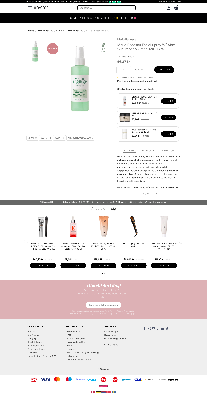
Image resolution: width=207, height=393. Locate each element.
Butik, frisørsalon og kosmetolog (83, 352)
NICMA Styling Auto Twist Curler (133, 244)
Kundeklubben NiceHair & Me (42, 356)
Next (180, 242)
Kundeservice (162, 2)
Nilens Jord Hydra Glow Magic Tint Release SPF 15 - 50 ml (103, 246)
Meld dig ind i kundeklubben (103, 305)
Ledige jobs (33, 338)
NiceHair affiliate (36, 349)
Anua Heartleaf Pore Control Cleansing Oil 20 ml (144, 131)
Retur (69, 345)
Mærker (60, 30)
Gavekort (32, 352)
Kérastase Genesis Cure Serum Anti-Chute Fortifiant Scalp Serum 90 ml (73, 246)
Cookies (71, 349)
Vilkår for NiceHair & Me (79, 359)
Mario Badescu (45, 30)
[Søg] (106, 7)
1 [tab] (102, 273)
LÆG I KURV (164, 69)
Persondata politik (76, 342)
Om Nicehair (34, 335)
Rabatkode (72, 356)
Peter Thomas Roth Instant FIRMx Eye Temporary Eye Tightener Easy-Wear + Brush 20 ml (43, 246)
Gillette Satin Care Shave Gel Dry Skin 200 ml (144, 98)
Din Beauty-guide (174, 2)
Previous (26, 242)
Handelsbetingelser (76, 338)
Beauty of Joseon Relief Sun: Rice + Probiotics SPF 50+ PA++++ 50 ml (164, 246)
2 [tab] (105, 273)
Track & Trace (35, 342)
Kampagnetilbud (36, 345)
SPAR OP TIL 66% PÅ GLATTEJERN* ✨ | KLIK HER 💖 (103, 18)
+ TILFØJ (168, 101)
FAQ (69, 335)
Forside (30, 30)
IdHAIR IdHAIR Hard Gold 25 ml (144, 114)
